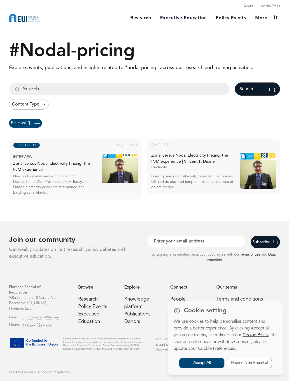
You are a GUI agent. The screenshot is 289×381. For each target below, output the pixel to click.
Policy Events (231, 18)
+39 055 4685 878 (37, 325)
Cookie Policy (255, 335)
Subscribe (265, 242)
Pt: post (25, 123)
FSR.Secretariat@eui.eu (40, 317)
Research (140, 18)
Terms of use (250, 254)
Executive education (183, 18)
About (248, 6)
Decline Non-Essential (249, 363)
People (178, 299)
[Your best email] (196, 241)
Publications (137, 314)
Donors (132, 321)
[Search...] (119, 89)
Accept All (202, 363)
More (261, 18)
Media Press (270, 6)
